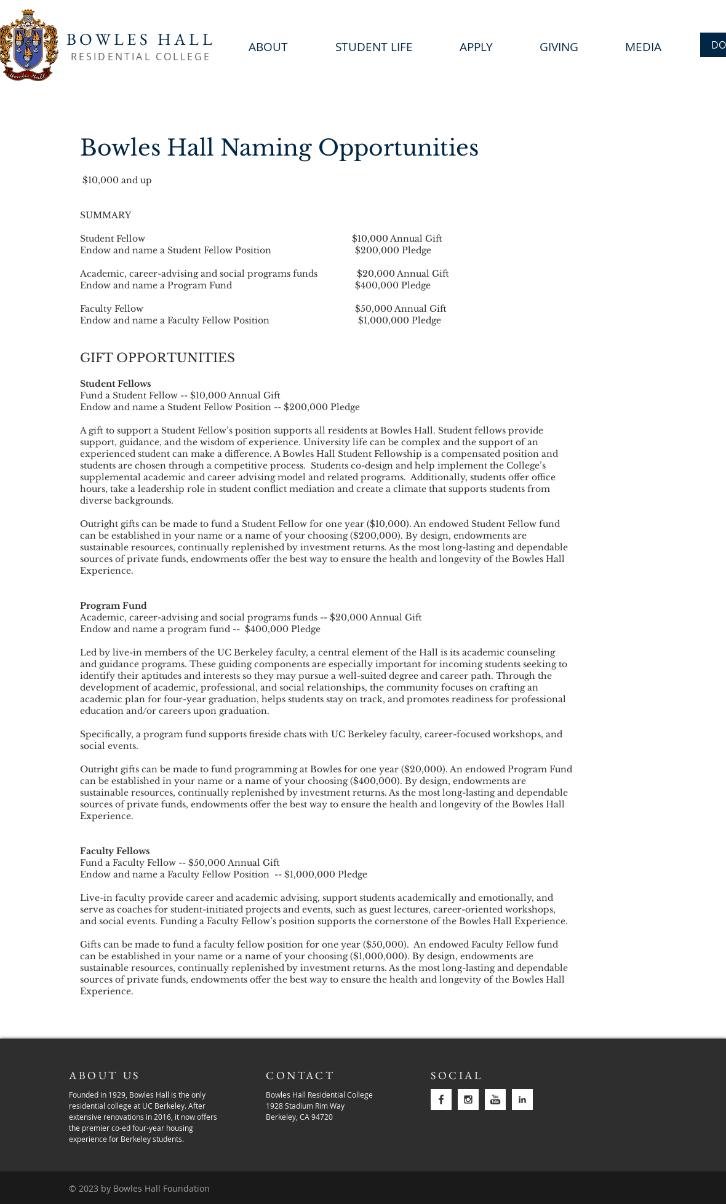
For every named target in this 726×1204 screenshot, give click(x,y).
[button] (559, 45)
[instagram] (468, 1099)
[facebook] (441, 1099)
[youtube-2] (495, 1099)
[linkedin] (522, 1099)
